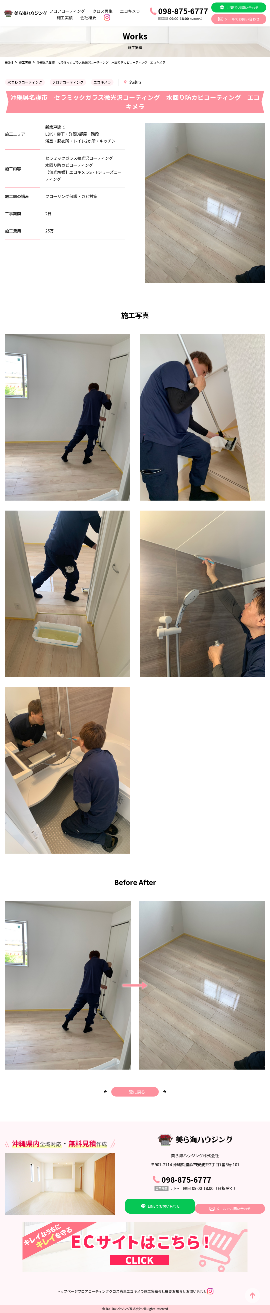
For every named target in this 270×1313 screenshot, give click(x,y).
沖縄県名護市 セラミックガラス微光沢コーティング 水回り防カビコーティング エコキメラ (101, 62)
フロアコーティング (67, 11)
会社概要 (88, 17)
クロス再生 (102, 11)
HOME (9, 62)
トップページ (25, 1291)
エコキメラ (130, 11)
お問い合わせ (228, 1291)
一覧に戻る (135, 1092)
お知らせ (200, 1291)
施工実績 (65, 17)
